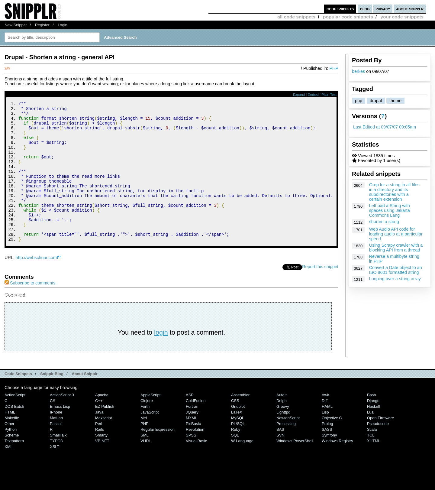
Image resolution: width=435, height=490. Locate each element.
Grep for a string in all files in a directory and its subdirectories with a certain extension (394, 192)
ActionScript (15, 421)
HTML (10, 438)
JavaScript (149, 438)
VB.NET (102, 467)
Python (11, 455)
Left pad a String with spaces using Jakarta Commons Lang (389, 210)
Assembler (240, 421)
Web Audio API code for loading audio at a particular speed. (396, 234)
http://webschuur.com (36, 283)
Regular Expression (157, 455)
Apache (101, 421)
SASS (327, 455)
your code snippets (402, 16)
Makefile (12, 444)
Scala (372, 455)
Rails (99, 455)
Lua (370, 438)
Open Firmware (380, 444)
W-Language (242, 467)
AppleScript (150, 421)
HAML (327, 432)
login (161, 358)
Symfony (329, 461)
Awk (325, 421)
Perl (98, 450)
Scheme (12, 461)
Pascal (56, 450)
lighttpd (283, 438)
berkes (358, 71)
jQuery (192, 438)
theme (395, 100)
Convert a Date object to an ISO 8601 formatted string (395, 270)
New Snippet (16, 25)
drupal (376, 100)
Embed (313, 94)
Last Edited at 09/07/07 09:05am (384, 127)
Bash (371, 421)
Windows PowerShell (294, 467)
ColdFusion (196, 427)
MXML (191, 444)
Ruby (235, 455)
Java (99, 438)
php (358, 100)
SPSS (191, 461)
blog (365, 8)
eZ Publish (104, 432)
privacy (382, 8)
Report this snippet (320, 292)
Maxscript (103, 444)
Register (42, 25)
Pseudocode (378, 450)
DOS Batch (14, 432)
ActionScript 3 (62, 421)
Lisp (325, 438)
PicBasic (193, 450)
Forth (145, 432)
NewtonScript (288, 444)
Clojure (146, 427)
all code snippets (296, 16)
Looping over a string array (395, 278)
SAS (280, 455)
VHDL (145, 467)
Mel (143, 444)
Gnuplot (238, 432)
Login (62, 25)
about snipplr (410, 8)
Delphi (282, 427)
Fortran (192, 432)
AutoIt (281, 421)
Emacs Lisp (60, 432)
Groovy (282, 432)
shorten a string (384, 221)
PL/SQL (238, 450)
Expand (299, 94)
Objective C (332, 444)
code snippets (340, 8)
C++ (98, 427)
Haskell (373, 432)
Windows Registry (337, 467)
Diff (324, 427)
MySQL (237, 444)
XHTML (373, 467)
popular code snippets (348, 16)
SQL (235, 461)
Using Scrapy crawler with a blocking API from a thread (396, 247)
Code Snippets (18, 400)
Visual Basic (196, 467)
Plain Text (329, 94)
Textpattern (14, 467)
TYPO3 (56, 467)
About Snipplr (85, 400)
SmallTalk (58, 461)
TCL (370, 461)
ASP (190, 421)
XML (9, 473)
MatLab (56, 444)
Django (373, 427)
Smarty (101, 461)
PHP (333, 68)
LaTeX (236, 438)
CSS (235, 427)
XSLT (54, 473)
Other (9, 450)
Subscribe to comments (30, 309)
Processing (286, 450)
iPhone (56, 438)
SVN (280, 461)
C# (52, 427)
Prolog (327, 450)
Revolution (195, 455)
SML (144, 461)
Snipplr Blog (51, 400)
